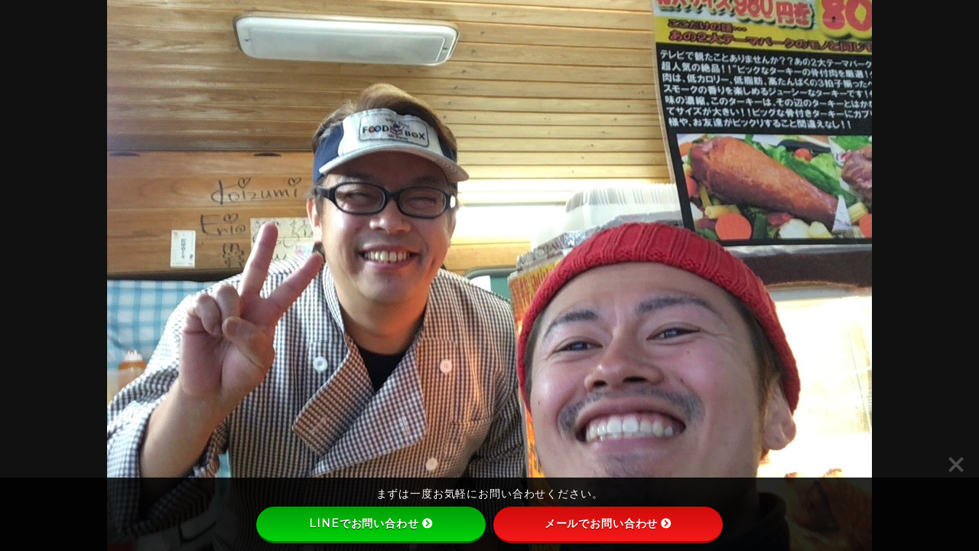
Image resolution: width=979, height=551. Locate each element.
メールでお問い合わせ (608, 523)
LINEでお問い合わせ (370, 523)
